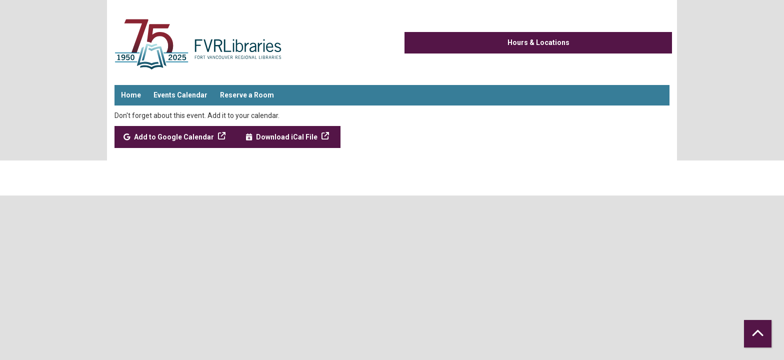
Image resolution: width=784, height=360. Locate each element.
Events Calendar (181, 95)
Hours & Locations (539, 42)
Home (131, 95)
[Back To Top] (758, 334)
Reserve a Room (247, 95)
